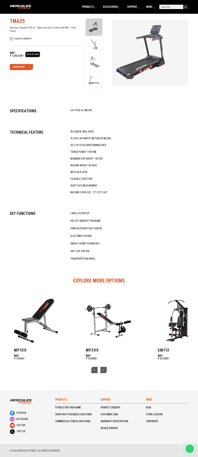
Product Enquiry (110, 408)
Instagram (19, 419)
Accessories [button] (110, 7)
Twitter (17, 431)
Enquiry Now (19, 67)
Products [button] (88, 7)
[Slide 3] (94, 62)
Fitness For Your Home (68, 408)
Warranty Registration (114, 421)
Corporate (152, 421)
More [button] (149, 7)
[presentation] (94, 370)
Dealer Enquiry (109, 428)
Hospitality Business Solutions (73, 414)
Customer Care (109, 414)
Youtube (18, 425)
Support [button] (132, 7)
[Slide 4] (94, 79)
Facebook (18, 413)
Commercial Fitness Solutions (72, 421)
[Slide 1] (94, 27)
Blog (148, 408)
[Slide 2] (94, 44)
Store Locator (154, 414)
